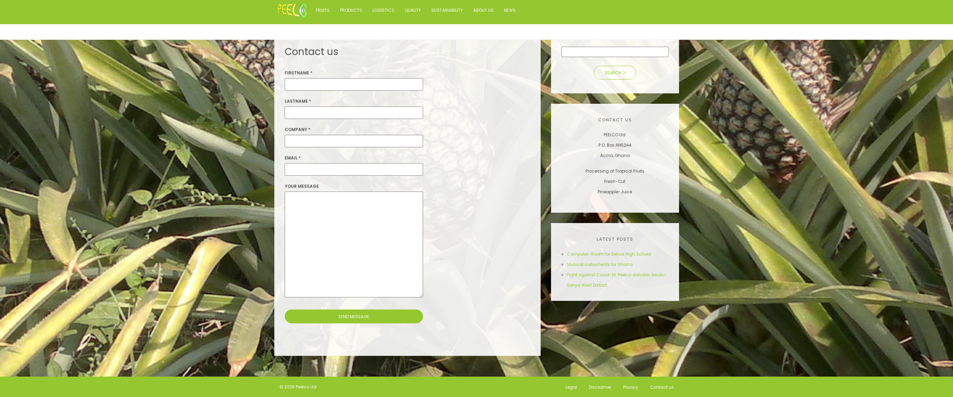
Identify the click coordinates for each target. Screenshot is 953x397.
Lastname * (298, 101)
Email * (293, 158)
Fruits (323, 10)
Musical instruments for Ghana (600, 264)
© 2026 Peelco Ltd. (299, 387)
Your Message (302, 186)
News (510, 10)
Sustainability (447, 10)
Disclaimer (600, 387)
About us (483, 10)
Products (351, 10)
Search (613, 73)
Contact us (662, 387)
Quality (413, 10)
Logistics (383, 10)
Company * (297, 129)
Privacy (630, 387)
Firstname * (298, 73)
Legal (571, 387)
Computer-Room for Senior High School (609, 254)
